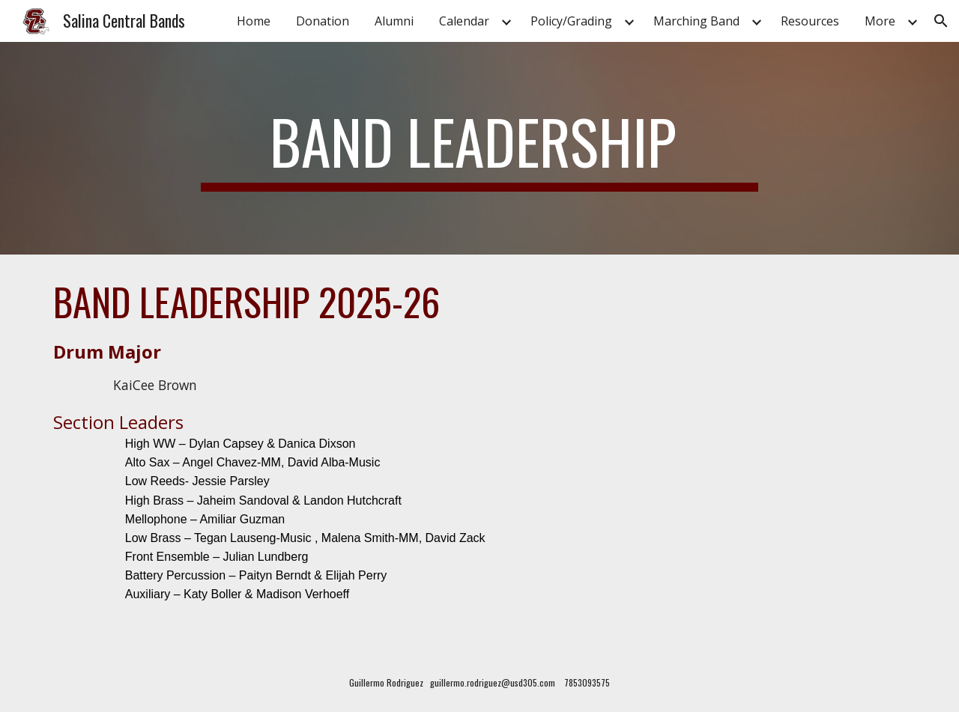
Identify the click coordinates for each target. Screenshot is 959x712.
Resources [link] (810, 21)
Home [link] (253, 21)
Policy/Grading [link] (571, 21)
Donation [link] (322, 21)
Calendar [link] (464, 21)
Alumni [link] (394, 21)
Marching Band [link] (696, 21)
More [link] (880, 21)
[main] (479, 148)
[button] (941, 21)
